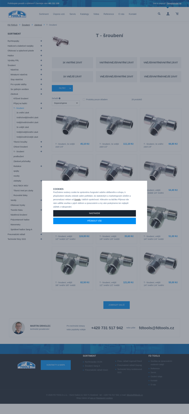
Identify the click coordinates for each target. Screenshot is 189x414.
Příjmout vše (94, 229)
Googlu (77, 208)
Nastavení (94, 222)
